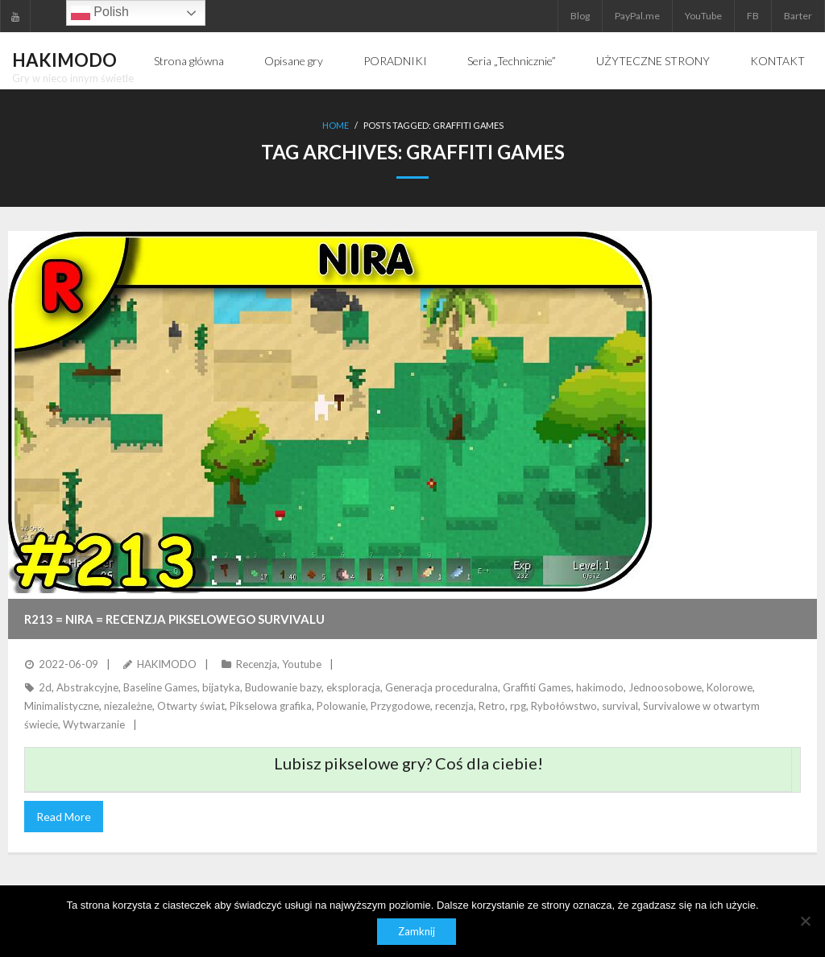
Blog (580, 16)
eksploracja (353, 687)
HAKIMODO (167, 664)
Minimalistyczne (61, 705)
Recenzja (256, 664)
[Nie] (805, 921)
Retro (492, 705)
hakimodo (600, 687)
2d (45, 687)
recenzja (454, 705)
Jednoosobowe (665, 687)
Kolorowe (729, 687)
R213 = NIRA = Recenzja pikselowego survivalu (174, 619)
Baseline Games (160, 687)
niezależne (128, 705)
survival (620, 705)
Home (335, 125)
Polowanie (341, 705)
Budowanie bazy (283, 687)
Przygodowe (400, 705)
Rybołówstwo (564, 705)
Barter (798, 16)
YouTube (703, 16)
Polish (100, 13)
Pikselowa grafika (271, 705)
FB (753, 16)
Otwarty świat (191, 705)
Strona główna (189, 61)
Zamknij (416, 931)
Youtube (301, 664)
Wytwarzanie (94, 724)
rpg (518, 705)
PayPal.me (637, 16)
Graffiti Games (537, 687)
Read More (63, 816)
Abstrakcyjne (87, 687)
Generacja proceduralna (441, 687)
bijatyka (221, 687)
